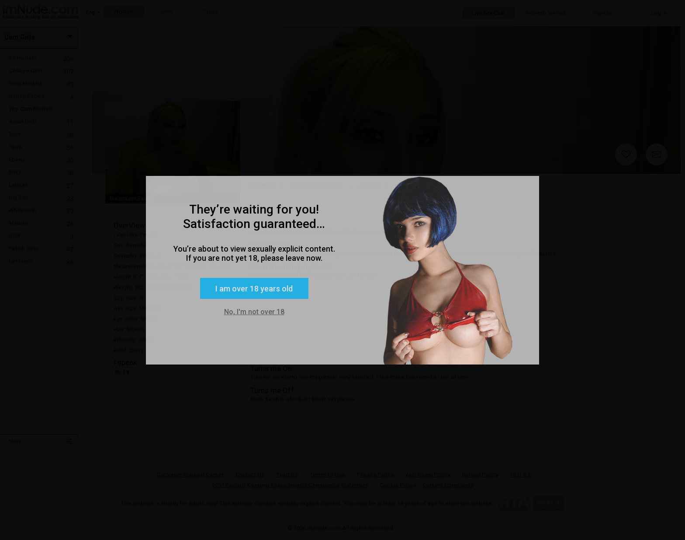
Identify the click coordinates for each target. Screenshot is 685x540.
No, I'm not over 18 (254, 312)
